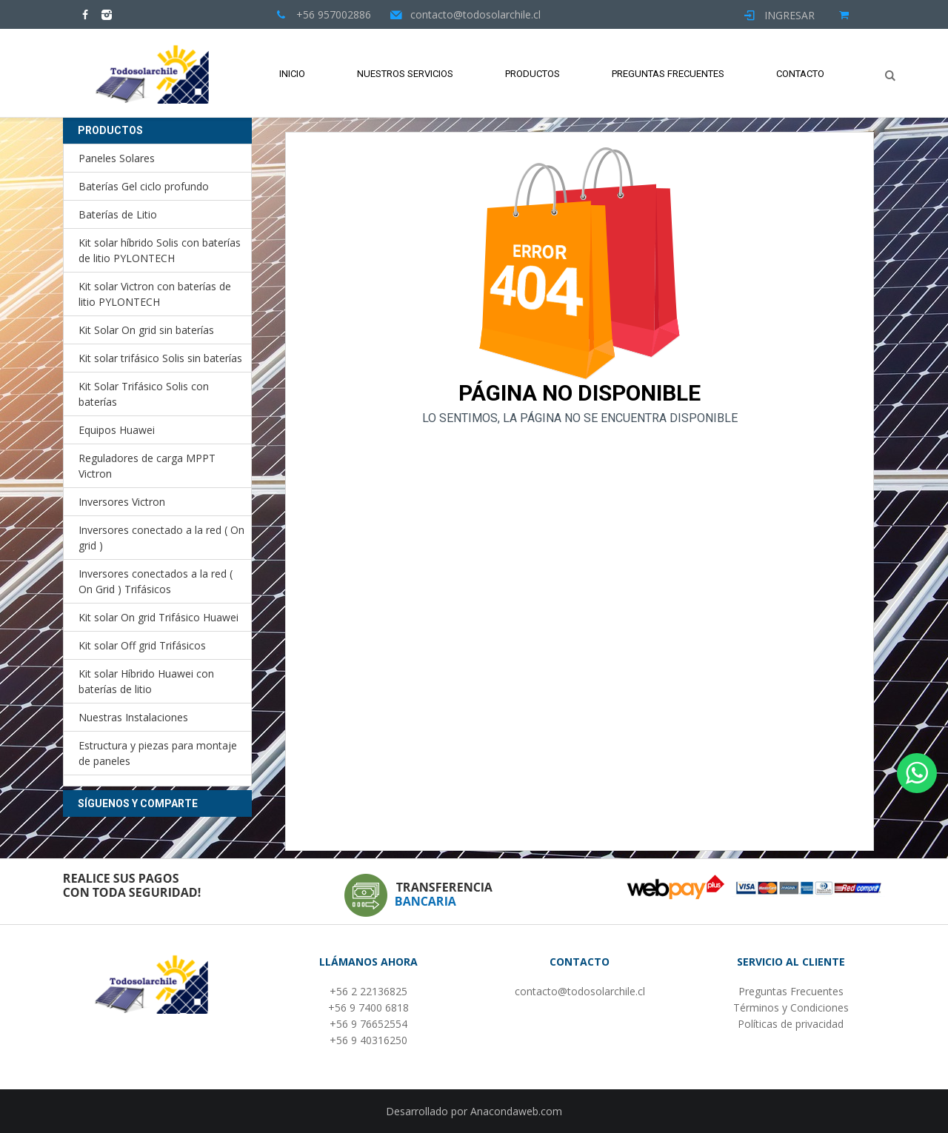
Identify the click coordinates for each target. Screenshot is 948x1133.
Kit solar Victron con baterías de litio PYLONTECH (155, 294)
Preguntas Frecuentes (668, 73)
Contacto (800, 73)
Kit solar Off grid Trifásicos (142, 645)
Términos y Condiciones (791, 1007)
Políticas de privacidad (791, 1024)
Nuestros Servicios (405, 73)
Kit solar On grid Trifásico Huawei (158, 617)
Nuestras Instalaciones (133, 717)
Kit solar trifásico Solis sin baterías (160, 358)
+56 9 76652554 (368, 1024)
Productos (532, 73)
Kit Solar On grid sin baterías (146, 330)
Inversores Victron (122, 502)
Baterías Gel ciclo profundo (144, 186)
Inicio (292, 73)
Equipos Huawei (117, 430)
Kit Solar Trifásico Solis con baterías (144, 394)
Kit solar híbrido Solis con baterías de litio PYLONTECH (160, 250)
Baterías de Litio (118, 214)
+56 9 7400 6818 (368, 1007)
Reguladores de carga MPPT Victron (147, 466)
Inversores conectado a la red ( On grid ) (161, 537)
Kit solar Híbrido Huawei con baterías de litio (146, 681)
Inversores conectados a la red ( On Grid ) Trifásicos (156, 581)
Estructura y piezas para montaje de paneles (158, 753)
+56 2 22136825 (368, 991)
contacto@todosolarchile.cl (580, 991)
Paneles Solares (117, 158)
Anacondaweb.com (516, 1111)
